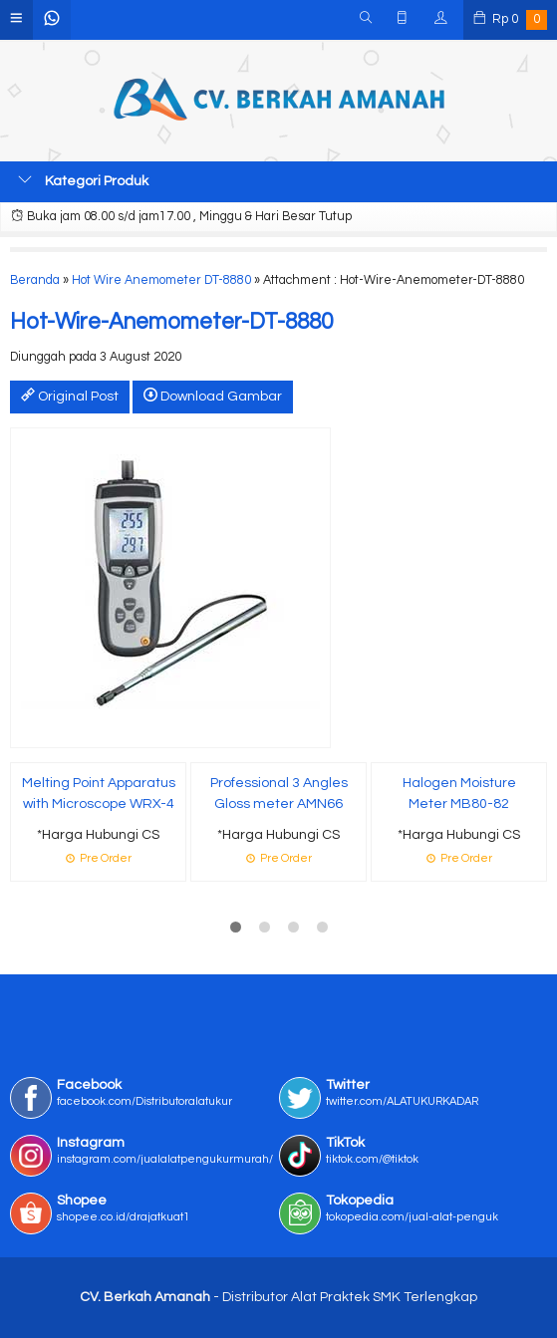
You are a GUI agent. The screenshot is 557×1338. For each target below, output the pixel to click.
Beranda (35, 280)
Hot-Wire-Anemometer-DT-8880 (171, 322)
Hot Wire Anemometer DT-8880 (161, 280)
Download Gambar (212, 395)
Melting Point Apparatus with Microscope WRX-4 (98, 793)
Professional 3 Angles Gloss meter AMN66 (279, 793)
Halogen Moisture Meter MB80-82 (459, 793)
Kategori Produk (83, 180)
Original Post (70, 395)
